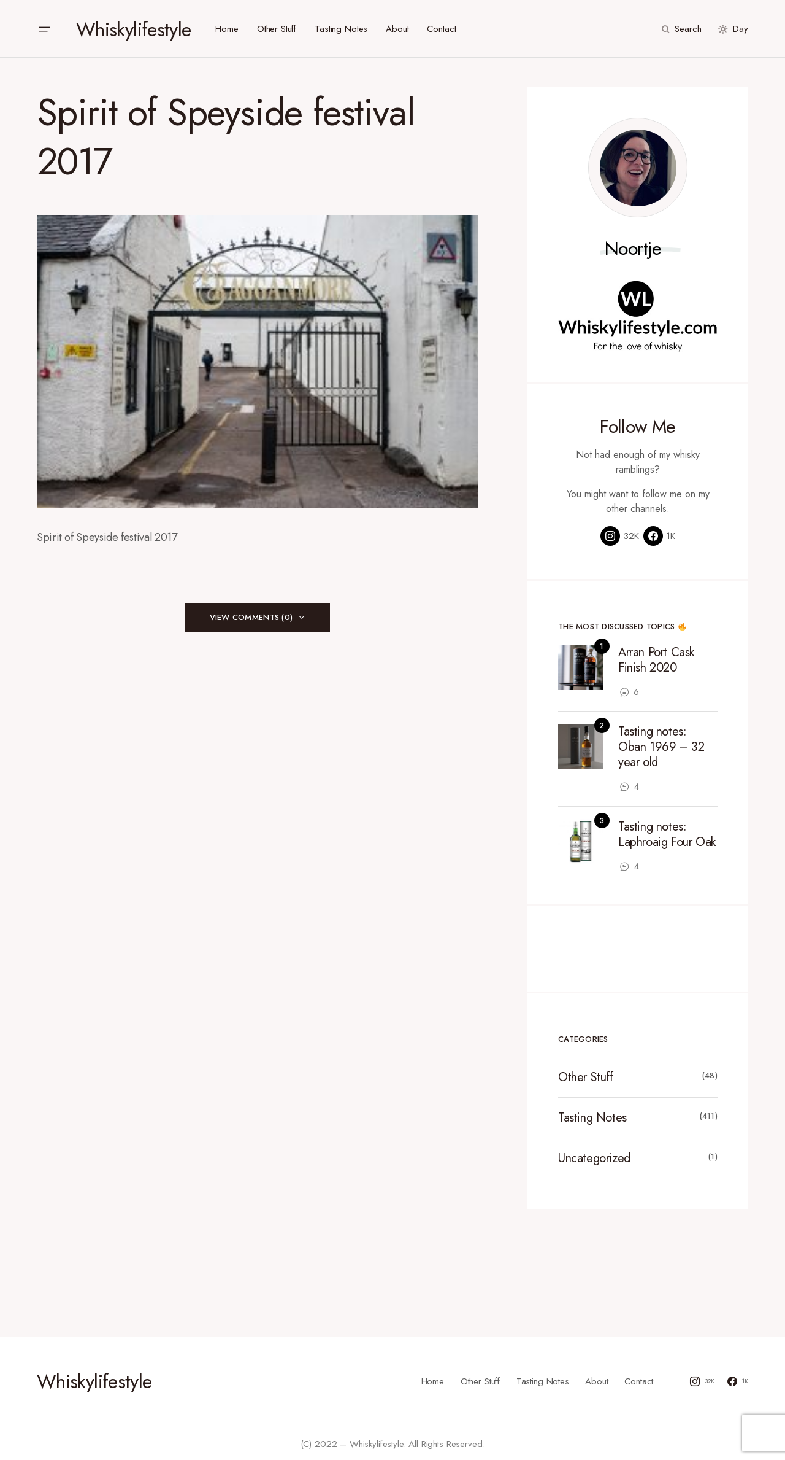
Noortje (633, 246)
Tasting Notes (592, 1116)
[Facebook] (659, 534)
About (596, 1379)
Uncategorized (594, 1157)
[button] (44, 27)
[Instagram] (619, 534)
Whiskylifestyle (133, 28)
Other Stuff (585, 1076)
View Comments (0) (251, 615)
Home (432, 1379)
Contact (638, 1379)
